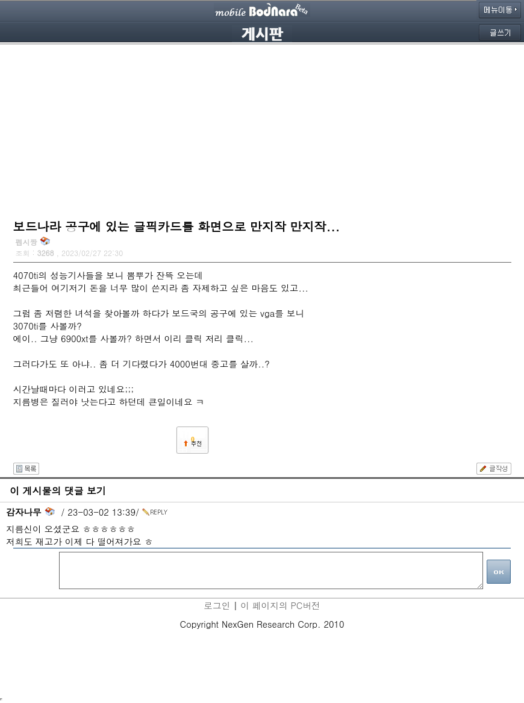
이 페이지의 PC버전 (280, 605)
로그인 (217, 605)
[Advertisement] (262, 129)
